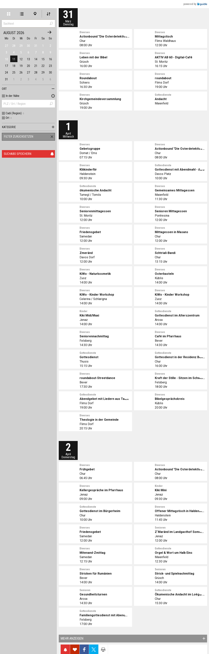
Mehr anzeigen (72, 638)
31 (6, 79)
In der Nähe (12, 96)
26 (21, 72)
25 (13, 72)
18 (13, 66)
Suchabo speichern (29, 154)
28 (35, 72)
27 (28, 72)
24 (6, 72)
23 (50, 66)
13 (28, 59)
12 (21, 59)
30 (50, 72)
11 (13, 59)
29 (43, 72)
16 (50, 59)
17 (6, 66)
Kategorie (9, 127)
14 (35, 59)
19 (21, 66)
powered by (195, 3)
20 (28, 66)
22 (43, 66)
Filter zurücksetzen (18, 136)
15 (43, 59)
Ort (4, 89)
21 (35, 66)
